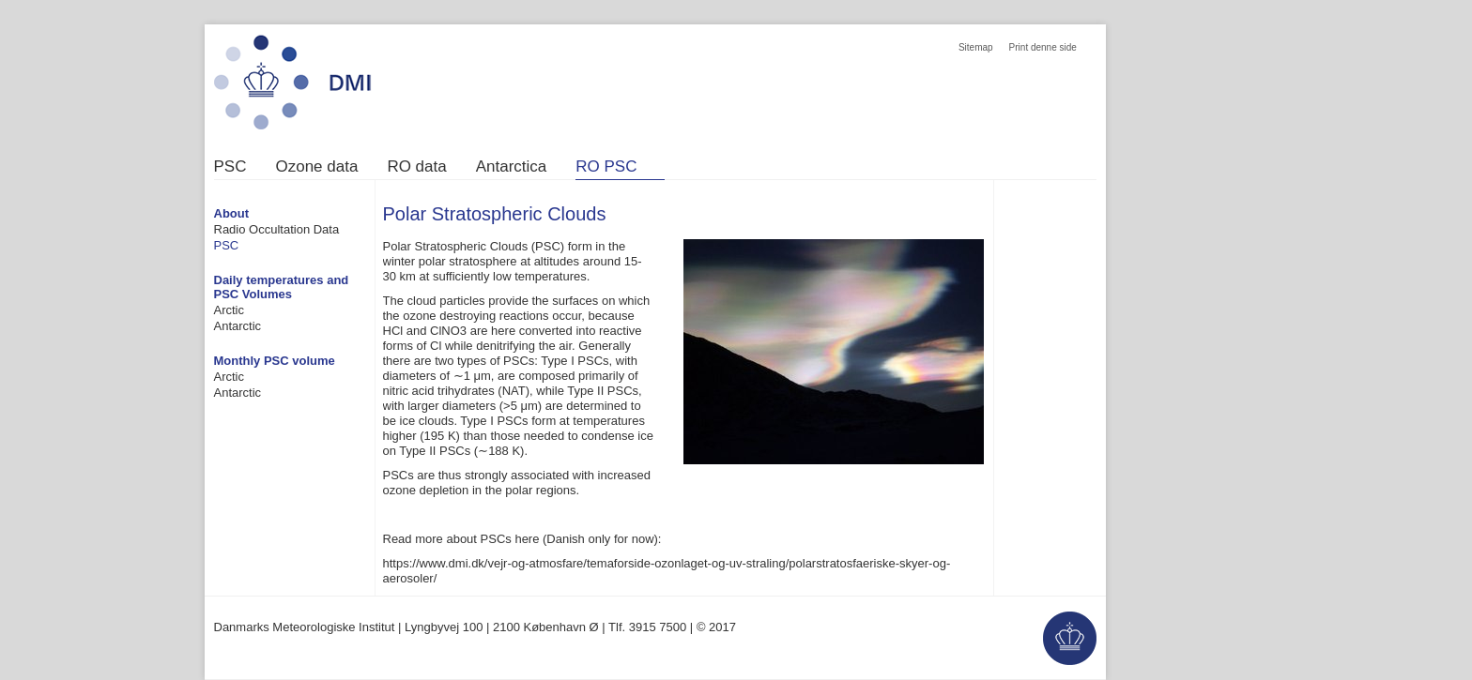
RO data (416, 167)
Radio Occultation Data (277, 229)
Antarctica (511, 167)
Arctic (229, 310)
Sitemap (975, 47)
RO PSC (605, 167)
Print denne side (1043, 47)
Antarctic (238, 326)
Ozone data (316, 167)
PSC (230, 167)
